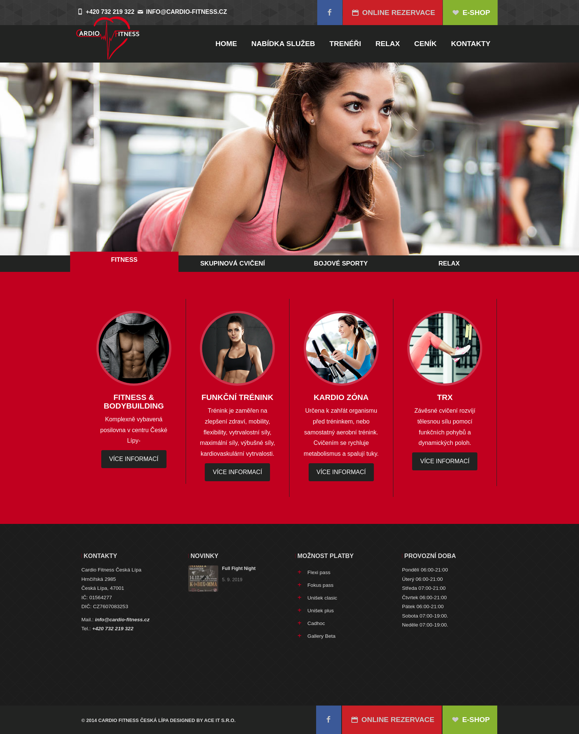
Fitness (124, 259)
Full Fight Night (239, 568)
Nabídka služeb (283, 44)
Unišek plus (321, 610)
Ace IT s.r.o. (220, 720)
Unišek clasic (322, 598)
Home (226, 44)
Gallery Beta (322, 636)
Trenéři (345, 44)
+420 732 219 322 (113, 628)
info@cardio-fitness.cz (186, 12)
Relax (387, 44)
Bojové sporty (341, 263)
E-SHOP (470, 12)
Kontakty (470, 44)
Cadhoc (316, 623)
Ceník (425, 44)
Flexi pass (319, 572)
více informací (134, 459)
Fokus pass (321, 585)
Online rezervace (392, 12)
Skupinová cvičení (232, 263)
